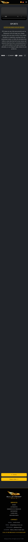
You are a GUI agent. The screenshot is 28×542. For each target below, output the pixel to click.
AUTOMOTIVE (14, 507)
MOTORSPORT (14, 511)
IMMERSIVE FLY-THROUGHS (14, 509)
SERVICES (14, 502)
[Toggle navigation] (26, 2)
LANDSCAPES (14, 513)
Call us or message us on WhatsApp (14, 532)
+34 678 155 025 (16, 522)
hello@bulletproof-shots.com (16, 525)
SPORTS (14, 504)
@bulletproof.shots (18, 527)
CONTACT (14, 519)
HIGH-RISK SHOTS (14, 515)
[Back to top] (14, 495)
